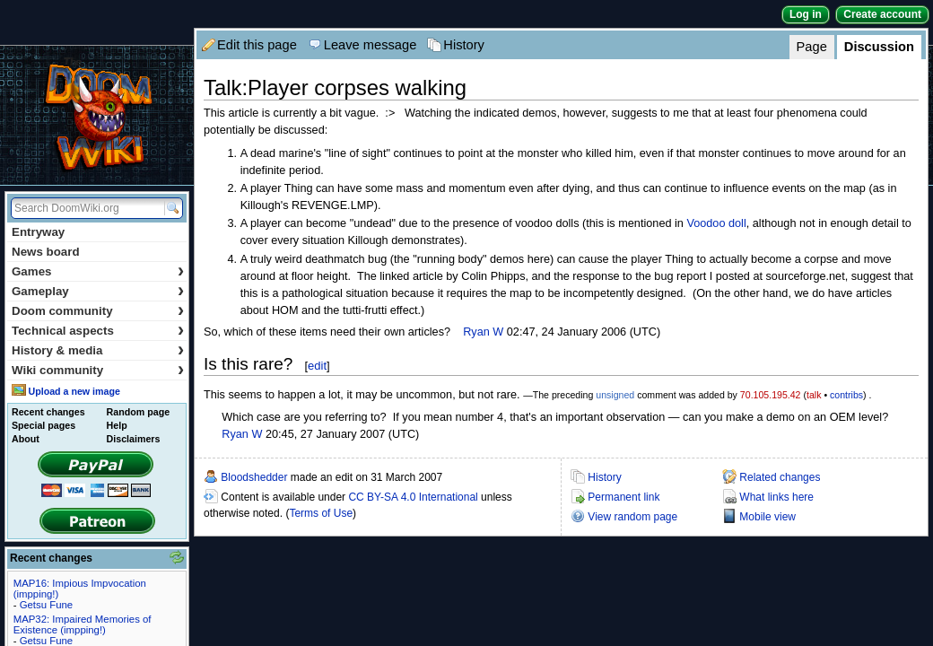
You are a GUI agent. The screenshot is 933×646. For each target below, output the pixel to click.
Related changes (779, 477)
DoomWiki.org (96, 115)
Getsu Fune (47, 604)
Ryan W (483, 332)
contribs (846, 394)
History (463, 45)
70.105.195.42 (770, 394)
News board (46, 251)
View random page (632, 517)
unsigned (615, 394)
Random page (138, 411)
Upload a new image (73, 391)
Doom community (98, 310)
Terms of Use (321, 513)
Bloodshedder (254, 477)
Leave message (370, 45)
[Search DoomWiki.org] (85, 208)
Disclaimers (134, 438)
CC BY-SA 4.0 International (412, 497)
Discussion (879, 46)
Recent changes (48, 411)
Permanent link (623, 497)
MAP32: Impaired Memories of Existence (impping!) (82, 624)
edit (317, 365)
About (25, 438)
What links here (776, 497)
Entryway (38, 232)
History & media (98, 350)
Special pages (43, 425)
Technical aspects (98, 330)
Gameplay (98, 291)
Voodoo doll (716, 223)
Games (98, 271)
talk (814, 394)
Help (117, 425)
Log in (805, 14)
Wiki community (98, 370)
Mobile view (767, 517)
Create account (882, 14)
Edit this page (257, 45)
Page (812, 46)
